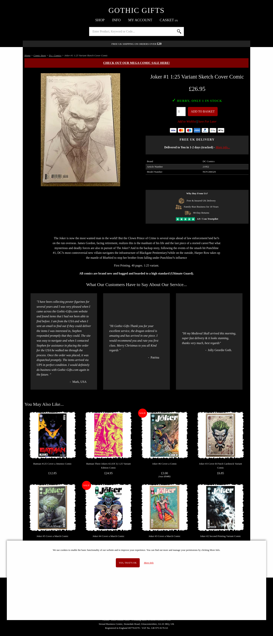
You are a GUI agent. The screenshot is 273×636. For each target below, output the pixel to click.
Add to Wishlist (187, 121)
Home (27, 55)
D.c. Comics (55, 55)
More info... (223, 147)
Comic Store (40, 55)
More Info (149, 562)
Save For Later (207, 121)
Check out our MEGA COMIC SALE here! (136, 62)
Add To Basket (203, 111)
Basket (169, 20)
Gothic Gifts (136, 10)
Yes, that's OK (128, 562)
